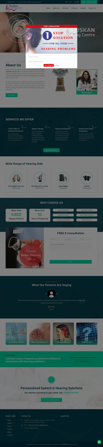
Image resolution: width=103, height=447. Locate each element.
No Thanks (56, 65)
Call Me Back (48, 65)
